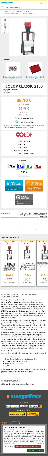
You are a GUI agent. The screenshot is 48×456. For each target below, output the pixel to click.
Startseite (8, 11)
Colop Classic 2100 (29, 13)
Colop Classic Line (11, 13)
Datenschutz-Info (9, 443)
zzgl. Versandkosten (24, 115)
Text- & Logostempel (23, 11)
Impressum (40, 443)
